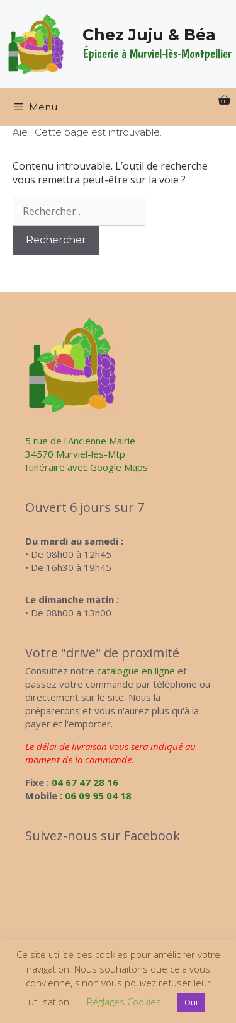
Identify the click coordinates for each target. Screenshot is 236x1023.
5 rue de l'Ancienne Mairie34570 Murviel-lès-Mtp (80, 447)
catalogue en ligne (136, 670)
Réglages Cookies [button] (124, 1001)
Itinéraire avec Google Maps (86, 467)
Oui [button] (191, 1002)
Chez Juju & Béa (149, 34)
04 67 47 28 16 (85, 782)
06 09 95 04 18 (98, 795)
